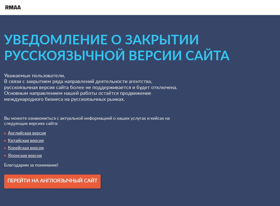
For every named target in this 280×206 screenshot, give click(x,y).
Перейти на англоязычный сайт (52, 181)
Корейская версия (26, 148)
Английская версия (27, 133)
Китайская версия (26, 140)
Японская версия (25, 155)
